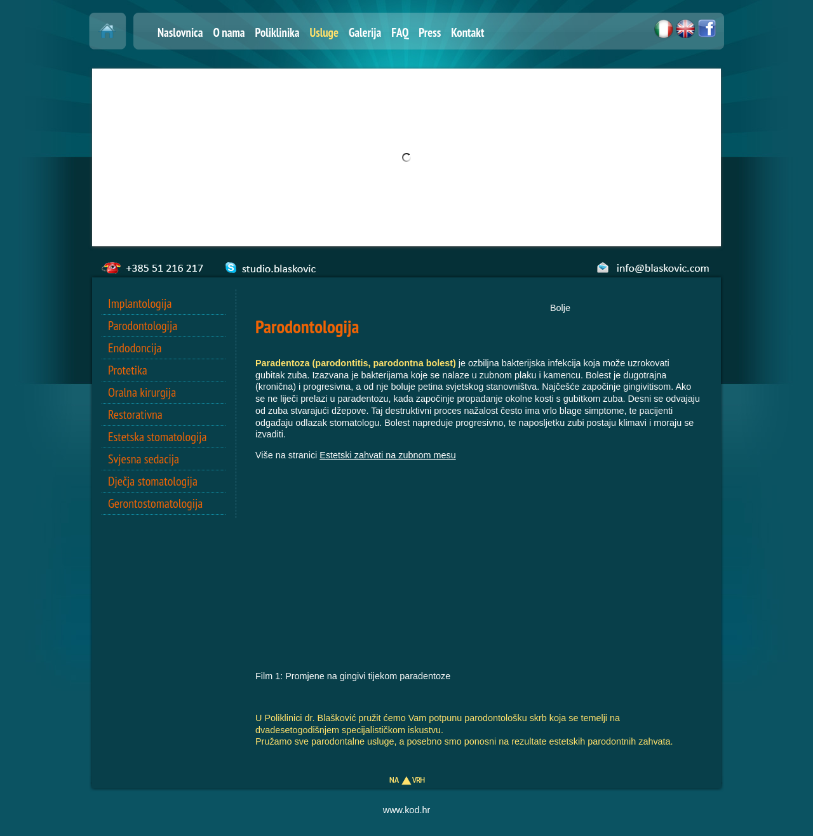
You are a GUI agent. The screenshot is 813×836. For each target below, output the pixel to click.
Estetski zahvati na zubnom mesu (387, 455)
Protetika (127, 370)
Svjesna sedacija (143, 459)
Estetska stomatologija (157, 436)
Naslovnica (180, 32)
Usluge (324, 32)
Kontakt (467, 32)
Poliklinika (277, 32)
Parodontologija (142, 325)
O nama (229, 32)
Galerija (365, 32)
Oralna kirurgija (142, 392)
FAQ (399, 32)
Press (430, 32)
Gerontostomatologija (155, 503)
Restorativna (135, 414)
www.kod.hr (406, 810)
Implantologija (139, 303)
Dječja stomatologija (153, 481)
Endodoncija (135, 348)
